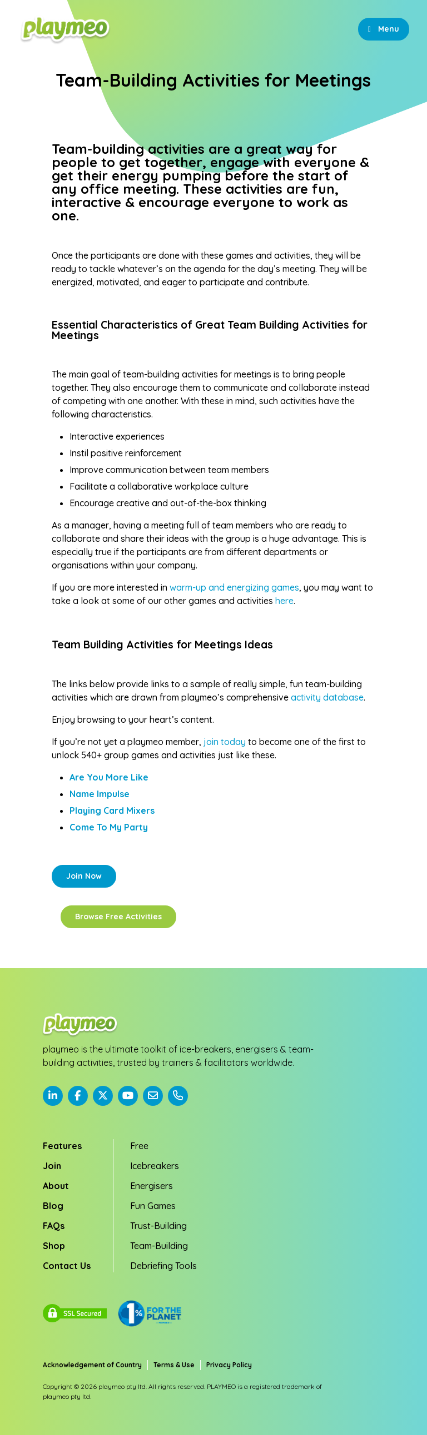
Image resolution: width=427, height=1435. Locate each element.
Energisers (151, 1185)
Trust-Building (158, 1225)
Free (139, 1145)
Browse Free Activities (118, 917)
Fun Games (153, 1205)
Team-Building (159, 1245)
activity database (327, 697)
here (284, 600)
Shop (54, 1245)
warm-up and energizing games (234, 587)
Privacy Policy (229, 1365)
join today (224, 741)
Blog (53, 1205)
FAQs (53, 1225)
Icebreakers (154, 1165)
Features (62, 1145)
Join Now (84, 876)
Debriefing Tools (163, 1265)
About (56, 1185)
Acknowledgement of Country (92, 1365)
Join (52, 1165)
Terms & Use (174, 1365)
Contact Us (67, 1265)
